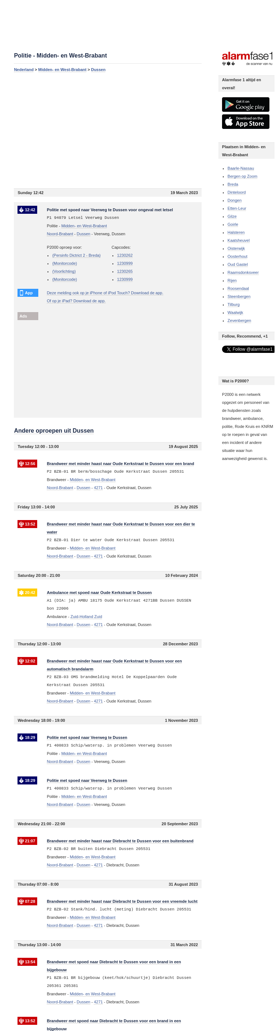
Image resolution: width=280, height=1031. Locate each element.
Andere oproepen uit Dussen (54, 431)
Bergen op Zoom (242, 176)
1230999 (125, 263)
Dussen (98, 69)
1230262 (125, 255)
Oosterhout (237, 256)
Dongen (235, 200)
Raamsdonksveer (243, 272)
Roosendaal (238, 288)
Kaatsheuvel (239, 240)
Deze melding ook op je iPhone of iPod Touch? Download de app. (105, 293)
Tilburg (234, 304)
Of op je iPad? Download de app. (76, 301)
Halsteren (236, 232)
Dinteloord (237, 192)
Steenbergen (239, 296)
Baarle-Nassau (241, 168)
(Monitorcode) (64, 263)
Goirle (233, 224)
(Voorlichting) (63, 271)
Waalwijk (235, 312)
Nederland (24, 69)
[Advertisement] (108, 130)
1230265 (125, 271)
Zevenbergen (239, 320)
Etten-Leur (237, 208)
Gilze (232, 216)
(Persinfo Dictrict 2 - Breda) (76, 255)
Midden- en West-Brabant (62, 69)
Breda (233, 184)
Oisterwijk (236, 248)
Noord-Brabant (60, 234)
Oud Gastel (238, 264)
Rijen (232, 280)
